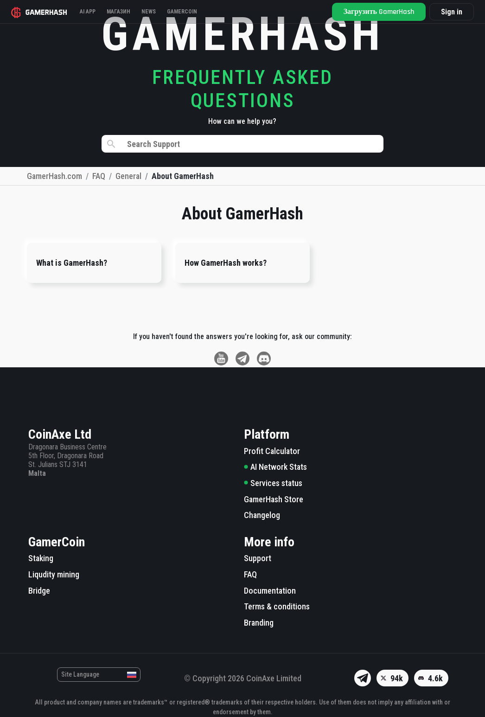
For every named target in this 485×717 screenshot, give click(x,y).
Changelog (262, 515)
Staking (40, 558)
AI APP (88, 11)
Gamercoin (182, 11)
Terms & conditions (277, 606)
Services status (273, 483)
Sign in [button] (451, 11)
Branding (259, 622)
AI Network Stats (275, 467)
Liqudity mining (53, 574)
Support (257, 558)
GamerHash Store (273, 499)
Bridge (39, 590)
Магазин (118, 11)
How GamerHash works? (226, 263)
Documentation (270, 590)
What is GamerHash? (71, 263)
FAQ (250, 574)
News (148, 11)
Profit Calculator (272, 451)
